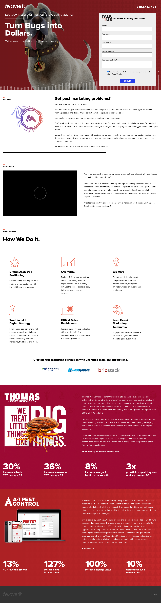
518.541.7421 (146, 7)
